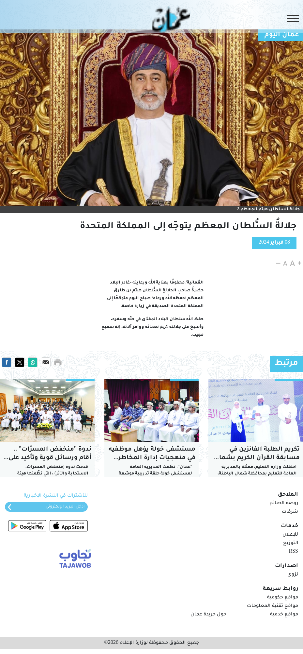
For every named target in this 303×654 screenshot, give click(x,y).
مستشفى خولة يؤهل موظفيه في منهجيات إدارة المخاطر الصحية (152, 454)
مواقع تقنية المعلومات (272, 606)
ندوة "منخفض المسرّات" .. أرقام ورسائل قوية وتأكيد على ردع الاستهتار (48, 454)
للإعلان (290, 535)
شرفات (290, 512)
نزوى (292, 574)
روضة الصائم (284, 503)
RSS (293, 552)
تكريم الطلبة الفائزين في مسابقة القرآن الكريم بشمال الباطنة (257, 454)
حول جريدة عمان (208, 614)
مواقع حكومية (282, 597)
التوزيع (290, 543)
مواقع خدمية (284, 614)
